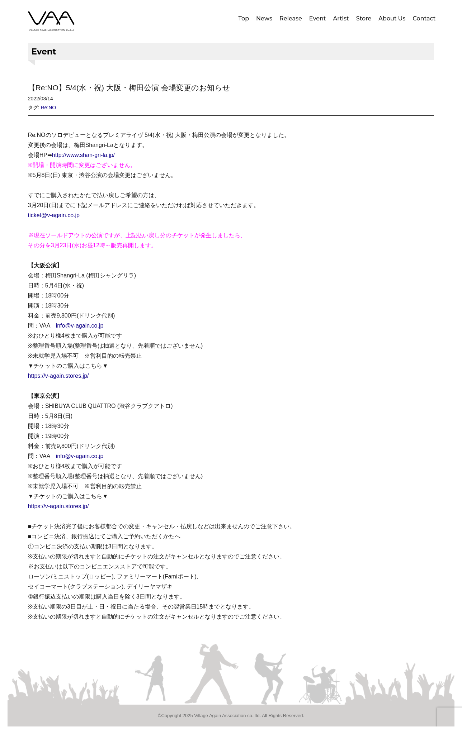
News (264, 18)
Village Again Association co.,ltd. (227, 715)
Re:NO (48, 107)
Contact (424, 18)
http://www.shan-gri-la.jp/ (83, 155)
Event (317, 18)
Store (364, 18)
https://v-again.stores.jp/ (58, 376)
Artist (341, 18)
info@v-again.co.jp (80, 326)
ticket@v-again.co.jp (54, 215)
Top (244, 18)
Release (290, 18)
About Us (391, 18)
